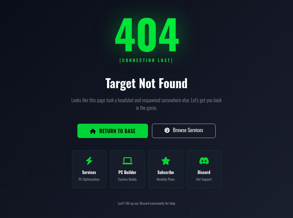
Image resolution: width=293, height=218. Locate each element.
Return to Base (113, 131)
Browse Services (184, 130)
